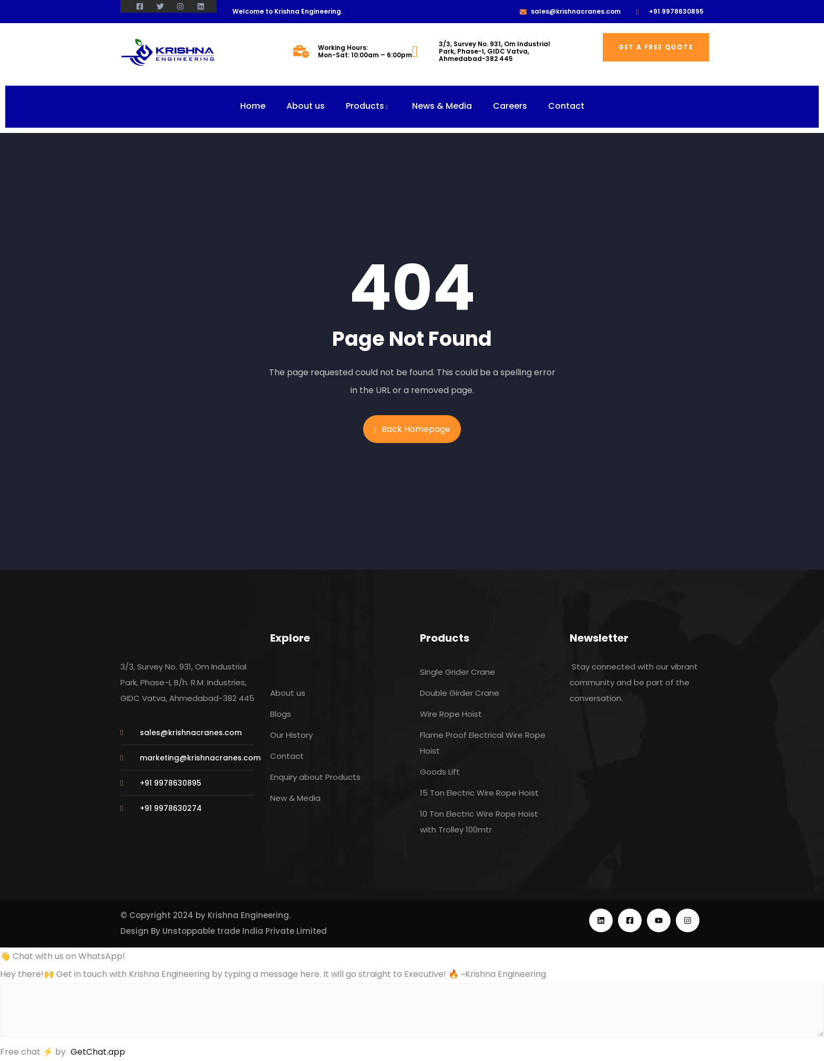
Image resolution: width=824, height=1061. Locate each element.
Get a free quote (656, 47)
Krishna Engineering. (249, 915)
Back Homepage (412, 429)
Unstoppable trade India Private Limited (244, 930)
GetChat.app (97, 1052)
